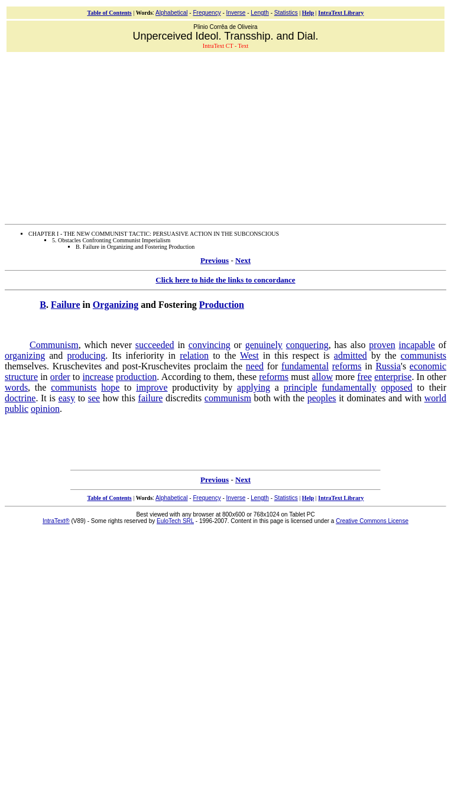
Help (308, 12)
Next (243, 260)
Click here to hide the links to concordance (225, 279)
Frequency (206, 12)
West (249, 355)
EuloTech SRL (175, 521)
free (364, 377)
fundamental (305, 366)
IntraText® (56, 521)
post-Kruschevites (156, 366)
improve (151, 387)
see (94, 398)
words (16, 387)
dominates (366, 398)
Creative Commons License (372, 521)
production (136, 377)
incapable (417, 345)
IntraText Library (341, 12)
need (255, 366)
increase (97, 377)
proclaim (211, 366)
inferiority (145, 355)
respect (306, 355)
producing (86, 355)
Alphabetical (171, 12)
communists (423, 355)
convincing (210, 345)
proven (382, 345)
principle (300, 387)
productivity (195, 387)
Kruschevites (77, 366)
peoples (321, 398)
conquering (307, 345)
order (60, 377)
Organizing (115, 305)
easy (67, 398)
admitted (350, 355)
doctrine (20, 398)
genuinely (264, 345)
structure (21, 377)
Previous (214, 260)
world (435, 398)
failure (150, 398)
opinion (45, 409)
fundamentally (349, 387)
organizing (25, 355)
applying (253, 387)
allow (322, 377)
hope (110, 387)
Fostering (177, 305)
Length (260, 12)
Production (221, 305)
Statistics (286, 12)
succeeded (154, 345)
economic (428, 366)
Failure (65, 305)
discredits (184, 398)
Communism (54, 345)
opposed (396, 387)
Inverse (236, 12)
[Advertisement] (228, 136)
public (16, 409)
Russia (388, 366)
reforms (347, 366)
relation (194, 355)
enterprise (392, 377)
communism (228, 398)
